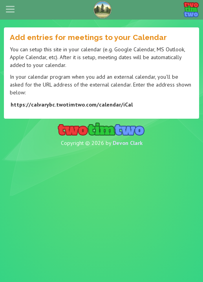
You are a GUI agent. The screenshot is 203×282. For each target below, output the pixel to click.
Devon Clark (128, 142)
